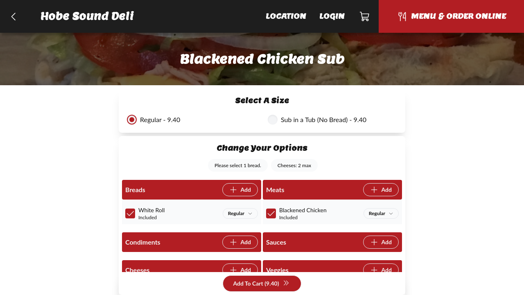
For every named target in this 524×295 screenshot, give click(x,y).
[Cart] (365, 16)
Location (286, 16)
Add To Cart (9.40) (261, 283)
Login (332, 16)
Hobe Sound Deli (87, 16)
